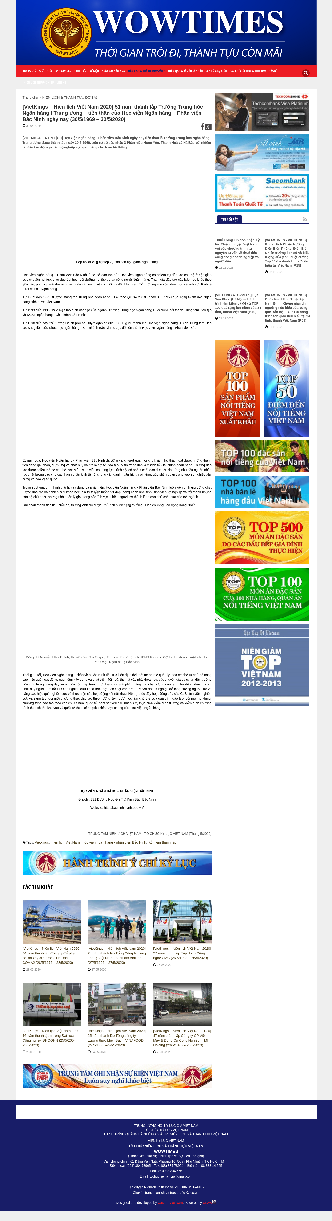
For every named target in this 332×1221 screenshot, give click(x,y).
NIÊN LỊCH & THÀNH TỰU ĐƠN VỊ (146, 71)
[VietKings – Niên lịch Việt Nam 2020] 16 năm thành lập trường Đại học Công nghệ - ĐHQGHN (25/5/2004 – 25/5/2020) (51, 1038)
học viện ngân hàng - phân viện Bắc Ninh (110, 842)
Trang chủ (29, 71)
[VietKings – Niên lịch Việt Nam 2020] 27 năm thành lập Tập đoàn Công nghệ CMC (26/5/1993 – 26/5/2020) (182, 953)
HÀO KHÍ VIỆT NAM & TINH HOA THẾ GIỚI (253, 71)
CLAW (209, 1202)
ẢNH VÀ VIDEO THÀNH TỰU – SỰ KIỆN (77, 71)
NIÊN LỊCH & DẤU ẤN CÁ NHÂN (185, 71)
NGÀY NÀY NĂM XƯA (113, 71)
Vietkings (41, 842)
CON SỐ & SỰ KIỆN (216, 71)
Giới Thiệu (46, 71)
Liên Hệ (61, 83)
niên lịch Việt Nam (64, 842)
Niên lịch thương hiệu (39, 83)
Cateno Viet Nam (170, 1202)
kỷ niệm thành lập (156, 842)
